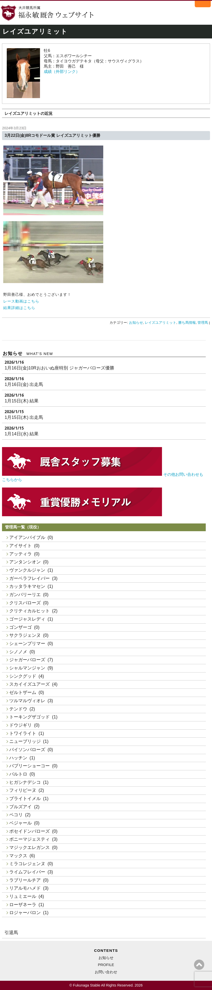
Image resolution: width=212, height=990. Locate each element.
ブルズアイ (20, 806)
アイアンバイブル (27, 537)
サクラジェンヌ (25, 635)
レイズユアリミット (160, 323)
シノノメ (18, 651)
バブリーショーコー (29, 765)
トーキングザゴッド (29, 716)
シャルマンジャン (27, 667)
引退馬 (11, 932)
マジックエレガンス (29, 847)
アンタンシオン (25, 561)
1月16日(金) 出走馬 (23, 384)
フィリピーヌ (22, 790)
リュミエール (22, 896)
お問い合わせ (106, 972)
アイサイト (20, 545)
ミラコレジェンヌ (27, 863)
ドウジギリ (20, 725)
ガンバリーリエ (25, 594)
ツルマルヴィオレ (27, 700)
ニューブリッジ (25, 741)
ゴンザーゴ (20, 627)
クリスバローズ (25, 602)
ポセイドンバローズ (29, 831)
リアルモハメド (25, 888)
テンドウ (18, 708)
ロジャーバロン (25, 912)
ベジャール (20, 823)
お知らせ (136, 323)
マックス (18, 855)
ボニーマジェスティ (29, 839)
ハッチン (18, 757)
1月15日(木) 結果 (21, 400)
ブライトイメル (25, 798)
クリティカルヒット (29, 610)
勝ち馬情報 (187, 323)
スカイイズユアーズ (29, 684)
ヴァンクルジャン (27, 570)
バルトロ (18, 774)
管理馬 (203, 323)
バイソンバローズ (27, 749)
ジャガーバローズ (27, 659)
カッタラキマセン (27, 586)
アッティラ (20, 553)
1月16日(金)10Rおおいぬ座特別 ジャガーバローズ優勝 (59, 367)
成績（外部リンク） (62, 71)
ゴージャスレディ (27, 619)
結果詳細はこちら (19, 308)
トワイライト (22, 733)
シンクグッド (22, 676)
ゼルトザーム (22, 692)
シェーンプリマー (27, 643)
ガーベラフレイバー (29, 578)
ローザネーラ (22, 904)
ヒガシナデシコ (25, 782)
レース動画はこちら (21, 301)
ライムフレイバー (27, 871)
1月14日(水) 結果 (21, 433)
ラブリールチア (25, 880)
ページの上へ (199, 964)
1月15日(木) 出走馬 (23, 417)
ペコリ (16, 814)
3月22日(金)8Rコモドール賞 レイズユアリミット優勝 (52, 135)
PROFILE (106, 965)
